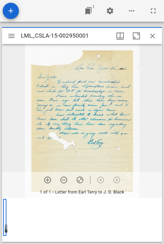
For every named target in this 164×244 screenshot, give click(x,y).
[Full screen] (153, 11)
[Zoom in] (47, 180)
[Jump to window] (88, 11)
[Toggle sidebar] (11, 36)
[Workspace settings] (110, 11)
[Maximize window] (136, 36)
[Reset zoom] (80, 180)
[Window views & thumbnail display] (120, 36)
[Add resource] (11, 11)
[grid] (82, 220)
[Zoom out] (64, 180)
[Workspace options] (132, 11)
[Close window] (152, 36)
